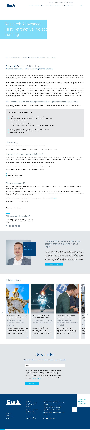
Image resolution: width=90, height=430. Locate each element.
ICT (33, 317)
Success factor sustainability (65, 317)
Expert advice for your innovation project (54, 403)
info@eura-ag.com (31, 417)
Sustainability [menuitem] (66, 5)
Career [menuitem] (61, 2)
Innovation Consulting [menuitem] (34, 5)
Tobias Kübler (13, 66)
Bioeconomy (60, 318)
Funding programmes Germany (42, 317)
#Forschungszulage (15, 69)
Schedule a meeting (55, 264)
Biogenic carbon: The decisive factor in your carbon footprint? (67, 323)
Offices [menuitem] (66, 2)
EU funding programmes (18, 317)
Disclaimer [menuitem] (9, 413)
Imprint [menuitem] (8, 415)
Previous (3, 313)
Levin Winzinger (61, 315)
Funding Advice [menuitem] (45, 5)
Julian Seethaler (11, 315)
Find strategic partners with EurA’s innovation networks (53, 406)
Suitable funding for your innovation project (52, 410)
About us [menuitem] (51, 2)
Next (86, 313)
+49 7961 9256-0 (31, 418)
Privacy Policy (36, 378)
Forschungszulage (15, 57)
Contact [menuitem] (71, 2)
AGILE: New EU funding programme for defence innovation (15, 323)
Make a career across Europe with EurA (54, 413)
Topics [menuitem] (56, 2)
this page (54, 198)
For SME (9, 317)
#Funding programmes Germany (39, 69)
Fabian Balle (35, 315)
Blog (7, 57)
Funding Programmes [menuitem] (55, 5)
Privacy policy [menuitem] (10, 417)
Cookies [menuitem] (8, 418)
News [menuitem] (72, 5)
